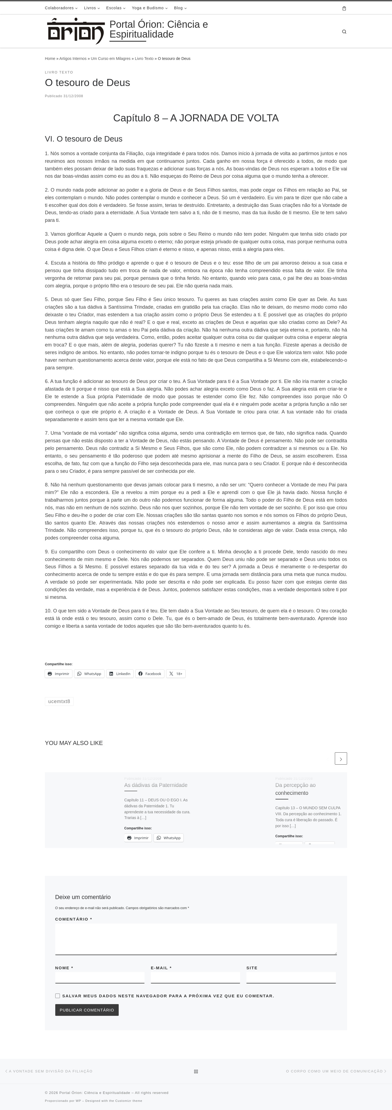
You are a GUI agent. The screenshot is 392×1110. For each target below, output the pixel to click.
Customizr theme (128, 1100)
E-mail (161, 967)
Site (252, 967)
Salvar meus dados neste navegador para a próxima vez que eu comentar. (168, 996)
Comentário (74, 919)
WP (78, 1100)
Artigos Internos (73, 58)
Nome (64, 967)
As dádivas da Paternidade (156, 785)
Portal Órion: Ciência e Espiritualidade (94, 1093)
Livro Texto (144, 58)
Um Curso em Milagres (111, 58)
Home (50, 58)
